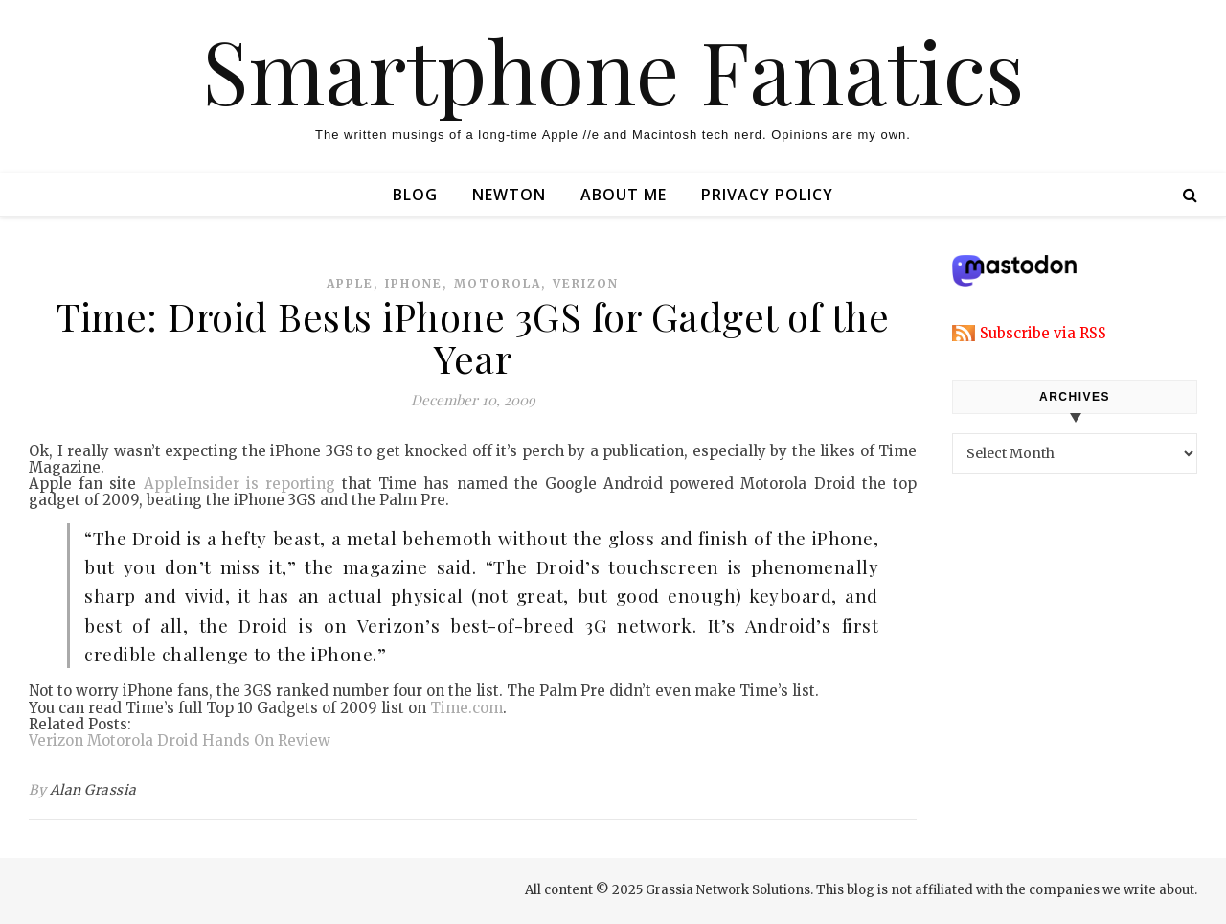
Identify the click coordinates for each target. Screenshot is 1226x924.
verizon (586, 283)
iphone (414, 283)
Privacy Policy (767, 194)
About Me (623, 194)
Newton (509, 194)
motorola (497, 283)
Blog (415, 194)
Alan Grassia (93, 789)
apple (350, 283)
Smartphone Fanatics (613, 70)
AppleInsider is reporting (239, 483)
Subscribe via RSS (1043, 333)
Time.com (466, 708)
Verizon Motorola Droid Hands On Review (179, 740)
